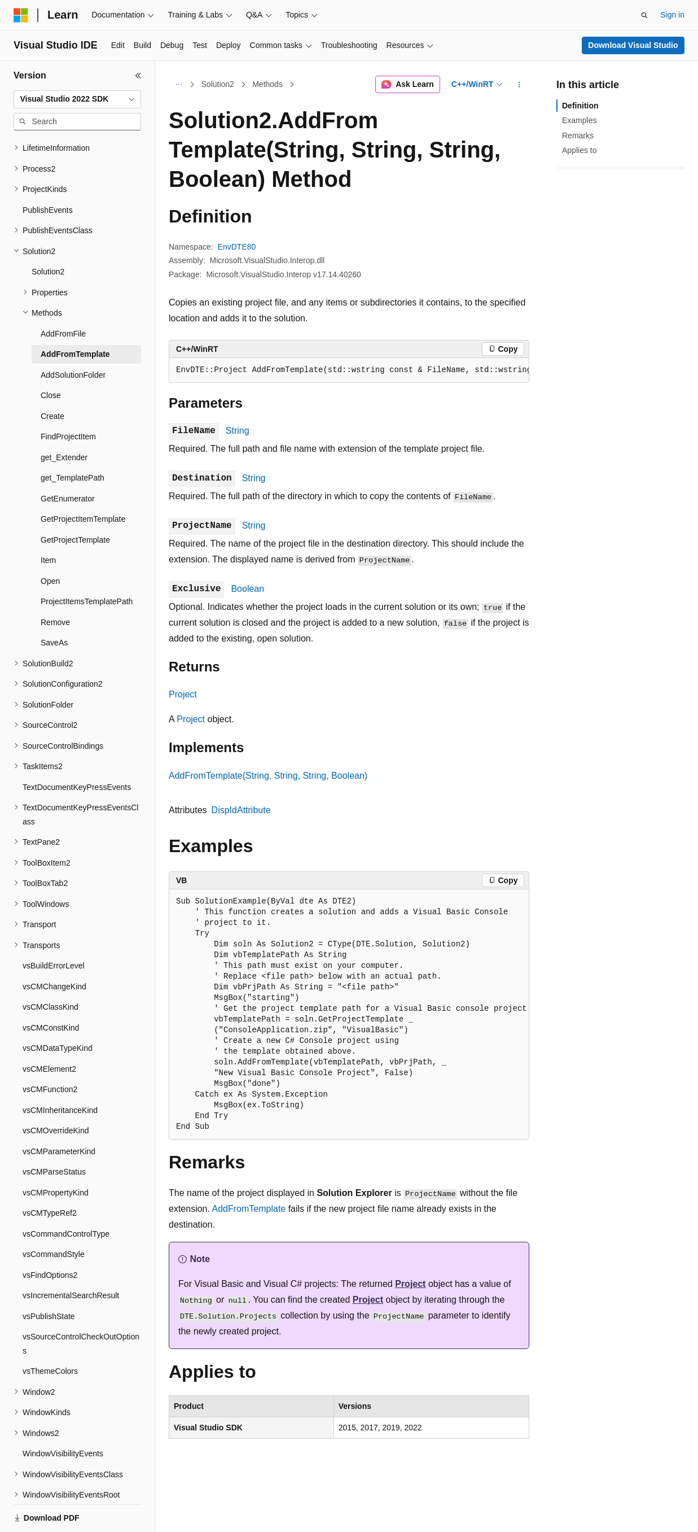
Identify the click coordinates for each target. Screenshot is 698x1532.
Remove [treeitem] (55, 565)
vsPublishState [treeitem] (49, 1259)
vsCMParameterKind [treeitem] (59, 1094)
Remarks (578, 135)
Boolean (247, 588)
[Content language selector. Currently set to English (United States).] (68, 1511)
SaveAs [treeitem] (54, 585)
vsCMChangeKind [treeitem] (54, 929)
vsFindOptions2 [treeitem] (50, 1218)
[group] (349, 370)
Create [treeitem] (52, 359)
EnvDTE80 (237, 246)
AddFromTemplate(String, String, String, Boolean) (268, 775)
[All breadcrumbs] (178, 85)
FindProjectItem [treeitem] (68, 379)
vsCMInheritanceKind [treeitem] (60, 1053)
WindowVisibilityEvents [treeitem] (63, 1396)
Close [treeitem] (51, 338)
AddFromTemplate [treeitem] (75, 297)
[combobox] (77, 99)
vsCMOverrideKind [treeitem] (56, 1073)
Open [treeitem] (50, 524)
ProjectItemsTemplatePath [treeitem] (87, 544)
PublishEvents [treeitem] (48, 153)
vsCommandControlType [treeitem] (66, 1176)
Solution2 (217, 84)
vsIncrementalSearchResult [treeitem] (71, 1238)
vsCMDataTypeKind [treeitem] (58, 991)
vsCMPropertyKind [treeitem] (56, 1135)
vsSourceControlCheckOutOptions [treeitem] (81, 1286)
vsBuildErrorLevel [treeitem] (54, 908)
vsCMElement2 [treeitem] (49, 1011)
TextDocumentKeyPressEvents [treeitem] (77, 730)
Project (183, 694)
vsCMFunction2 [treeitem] (50, 1032)
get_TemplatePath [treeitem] (72, 420)
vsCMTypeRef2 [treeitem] (50, 1155)
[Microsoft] (21, 15)
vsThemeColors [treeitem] (50, 1314)
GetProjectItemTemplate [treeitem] (83, 461)
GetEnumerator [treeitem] (68, 441)
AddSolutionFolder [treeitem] (73, 317)
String (237, 430)
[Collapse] (138, 76)
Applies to (579, 150)
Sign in (672, 14)
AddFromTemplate (249, 1209)
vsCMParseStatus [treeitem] (54, 1114)
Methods (267, 84)
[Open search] (644, 15)
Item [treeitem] (48, 503)
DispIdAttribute (241, 810)
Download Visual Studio (633, 45)
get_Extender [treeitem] (64, 400)
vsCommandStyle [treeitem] (54, 1197)
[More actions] (519, 85)
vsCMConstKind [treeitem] (51, 970)
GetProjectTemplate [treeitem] (75, 482)
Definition (580, 105)
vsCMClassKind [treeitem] (50, 949)
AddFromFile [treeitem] (63, 276)
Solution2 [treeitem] (48, 214)
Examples (579, 120)
